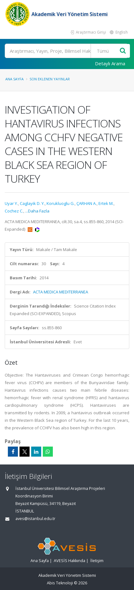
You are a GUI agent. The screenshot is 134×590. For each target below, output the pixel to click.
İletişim (96, 560)
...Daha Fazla (37, 211)
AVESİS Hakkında (69, 560)
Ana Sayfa (14, 79)
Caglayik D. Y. (32, 203)
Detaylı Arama (110, 63)
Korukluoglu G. (61, 203)
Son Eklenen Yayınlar (50, 79)
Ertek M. (106, 203)
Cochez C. (14, 211)
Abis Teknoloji (60, 583)
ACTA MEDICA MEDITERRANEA (60, 292)
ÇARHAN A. (86, 203)
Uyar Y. (11, 203)
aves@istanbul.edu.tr (35, 518)
